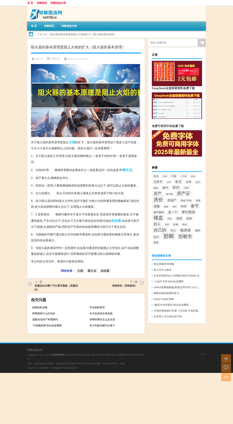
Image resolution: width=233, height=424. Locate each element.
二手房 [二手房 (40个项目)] (184, 176)
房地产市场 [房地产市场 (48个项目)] (186, 200)
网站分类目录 (83, 355)
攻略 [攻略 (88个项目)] (157, 206)
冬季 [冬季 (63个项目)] (188, 182)
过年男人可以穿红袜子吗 (168, 316)
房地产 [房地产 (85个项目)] (171, 200)
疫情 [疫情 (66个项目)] (189, 218)
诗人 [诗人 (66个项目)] (173, 230)
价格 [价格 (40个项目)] (193, 176)
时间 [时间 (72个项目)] (183, 206)
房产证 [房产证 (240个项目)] (183, 193)
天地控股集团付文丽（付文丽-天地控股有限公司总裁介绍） (178, 310)
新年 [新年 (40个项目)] (175, 207)
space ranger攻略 (164, 299)
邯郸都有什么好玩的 (43, 313)
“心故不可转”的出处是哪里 (168, 281)
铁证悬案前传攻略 (164, 263)
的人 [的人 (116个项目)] (157, 224)
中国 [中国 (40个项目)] (165, 176)
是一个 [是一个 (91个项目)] (172, 212)
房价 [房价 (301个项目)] (158, 199)
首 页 (30, 2)
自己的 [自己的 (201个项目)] (160, 230)
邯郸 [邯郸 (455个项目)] (168, 236)
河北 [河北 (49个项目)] (169, 218)
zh (41, 58)
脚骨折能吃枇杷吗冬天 (166, 293)
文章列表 (42, 34)
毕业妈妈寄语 (97, 307)
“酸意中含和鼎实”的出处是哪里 (171, 304)
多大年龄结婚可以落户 (102, 325)
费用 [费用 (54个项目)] (197, 230)
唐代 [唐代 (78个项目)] (165, 187)
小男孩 (202, 354)
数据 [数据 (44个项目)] (166, 207)
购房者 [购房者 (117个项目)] (185, 230)
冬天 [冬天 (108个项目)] (178, 182)
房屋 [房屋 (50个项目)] (198, 200)
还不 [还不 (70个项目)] (156, 237)
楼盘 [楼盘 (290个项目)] (158, 217)
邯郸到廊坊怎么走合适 (102, 319)
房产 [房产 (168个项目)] (158, 193)
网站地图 (111, 355)
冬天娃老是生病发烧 (101, 313)
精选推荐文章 (98, 355)
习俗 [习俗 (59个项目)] (173, 176)
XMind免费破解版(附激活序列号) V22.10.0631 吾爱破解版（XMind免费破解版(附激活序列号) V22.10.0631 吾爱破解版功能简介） (178, 287)
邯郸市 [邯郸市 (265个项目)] (185, 236)
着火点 (127, 170)
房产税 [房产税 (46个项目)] (169, 194)
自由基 (116, 220)
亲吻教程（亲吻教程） (124, 285)
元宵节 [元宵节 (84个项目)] (158, 181)
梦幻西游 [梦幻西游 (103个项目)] (188, 212)
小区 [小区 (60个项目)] (186, 187)
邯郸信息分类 (58, 2)
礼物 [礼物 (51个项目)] (175, 224)
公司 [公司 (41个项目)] (169, 182)
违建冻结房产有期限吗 (45, 319)
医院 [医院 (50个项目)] (156, 188)
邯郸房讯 (42, 2)
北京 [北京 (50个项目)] (198, 182)
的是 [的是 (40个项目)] (167, 224)
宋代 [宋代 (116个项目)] (176, 187)
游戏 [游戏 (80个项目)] (179, 218)
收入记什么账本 (163, 269)
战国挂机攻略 (40, 307)
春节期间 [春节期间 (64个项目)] (159, 212)
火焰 (72, 142)
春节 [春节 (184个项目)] (195, 206)
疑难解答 (121, 355)
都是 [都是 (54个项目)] (156, 242)
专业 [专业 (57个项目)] (156, 176)
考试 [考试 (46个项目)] (184, 224)
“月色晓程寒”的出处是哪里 (47, 325)
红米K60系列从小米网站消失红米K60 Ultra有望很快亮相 (178, 275)
